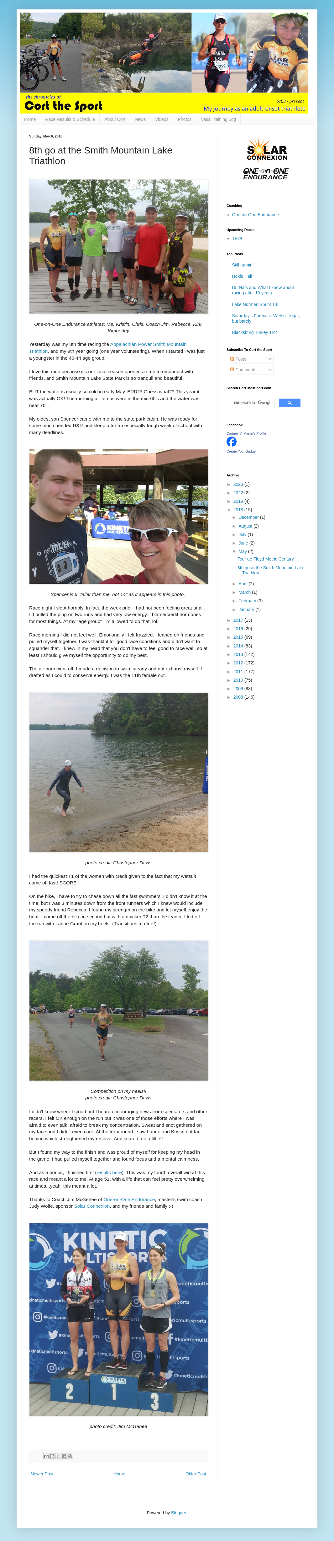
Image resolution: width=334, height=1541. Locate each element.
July (243, 534)
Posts (238, 359)
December (249, 517)
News (140, 119)
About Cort (114, 119)
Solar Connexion (92, 1206)
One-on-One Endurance (129, 1199)
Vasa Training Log (218, 119)
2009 (238, 688)
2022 (238, 492)
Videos (162, 119)
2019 (238, 501)
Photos (185, 119)
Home (30, 119)
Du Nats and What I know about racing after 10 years (263, 290)
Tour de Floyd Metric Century (265, 558)
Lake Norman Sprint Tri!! (256, 304)
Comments (243, 369)
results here (109, 1172)
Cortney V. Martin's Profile (246, 433)
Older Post (195, 1473)
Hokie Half (242, 276)
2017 (238, 620)
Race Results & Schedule (70, 119)
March (245, 592)
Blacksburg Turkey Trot (254, 332)
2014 (238, 645)
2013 (238, 654)
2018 (238, 509)
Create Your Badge (241, 451)
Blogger (178, 1512)
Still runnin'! (243, 264)
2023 (238, 484)
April (243, 583)
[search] (252, 403)
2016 (238, 628)
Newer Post (42, 1473)
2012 (238, 662)
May (243, 551)
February (247, 600)
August (245, 526)
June (243, 542)
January (246, 609)
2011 (238, 671)
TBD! (237, 238)
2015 (238, 637)
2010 (238, 680)
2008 (238, 697)
